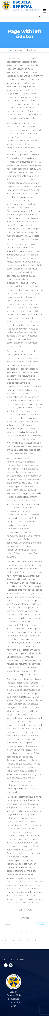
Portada (6, 50)
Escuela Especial (22, 4)
